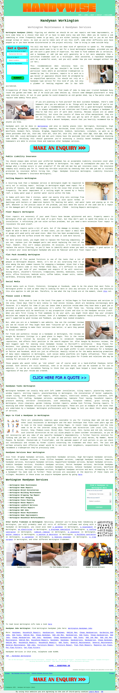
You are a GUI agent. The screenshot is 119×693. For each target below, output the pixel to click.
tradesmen (64, 539)
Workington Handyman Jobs (80, 628)
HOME (80, 15)
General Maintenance (80, 643)
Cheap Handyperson (88, 632)
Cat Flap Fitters (32, 648)
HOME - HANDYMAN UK (59, 666)
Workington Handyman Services (27, 479)
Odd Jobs (36, 638)
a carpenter (28, 537)
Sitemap (7, 673)
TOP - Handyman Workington (18, 656)
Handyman (47, 638)
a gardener (58, 527)
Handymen (16, 632)
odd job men (43, 136)
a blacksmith (86, 527)
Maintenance (11, 640)
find (13, 457)
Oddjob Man (72, 632)
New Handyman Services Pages (21, 673)
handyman (96, 139)
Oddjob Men (24, 640)
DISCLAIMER (108, 15)
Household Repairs (31, 632)
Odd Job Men (58, 635)
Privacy (111, 673)
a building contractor (85, 534)
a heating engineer (61, 537)
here (80, 474)
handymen (21, 391)
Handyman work (12, 126)
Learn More (94, 692)
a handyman (29, 408)
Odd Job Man (92, 638)
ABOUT (92, 15)
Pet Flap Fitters (14, 648)
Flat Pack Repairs (83, 645)
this (105, 291)
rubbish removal (42, 532)
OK (102, 692)
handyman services (43, 398)
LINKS (86, 15)
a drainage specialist (59, 529)
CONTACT (99, 15)
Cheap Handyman (43, 635)
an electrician (25, 529)
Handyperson (48, 632)
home (80, 522)
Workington (43, 126)
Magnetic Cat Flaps (103, 645)
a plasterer (74, 532)
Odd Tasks (16, 635)
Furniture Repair (46, 645)
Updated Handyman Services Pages (42, 673)
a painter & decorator (47, 534)
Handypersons (77, 640)
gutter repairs (13, 534)
